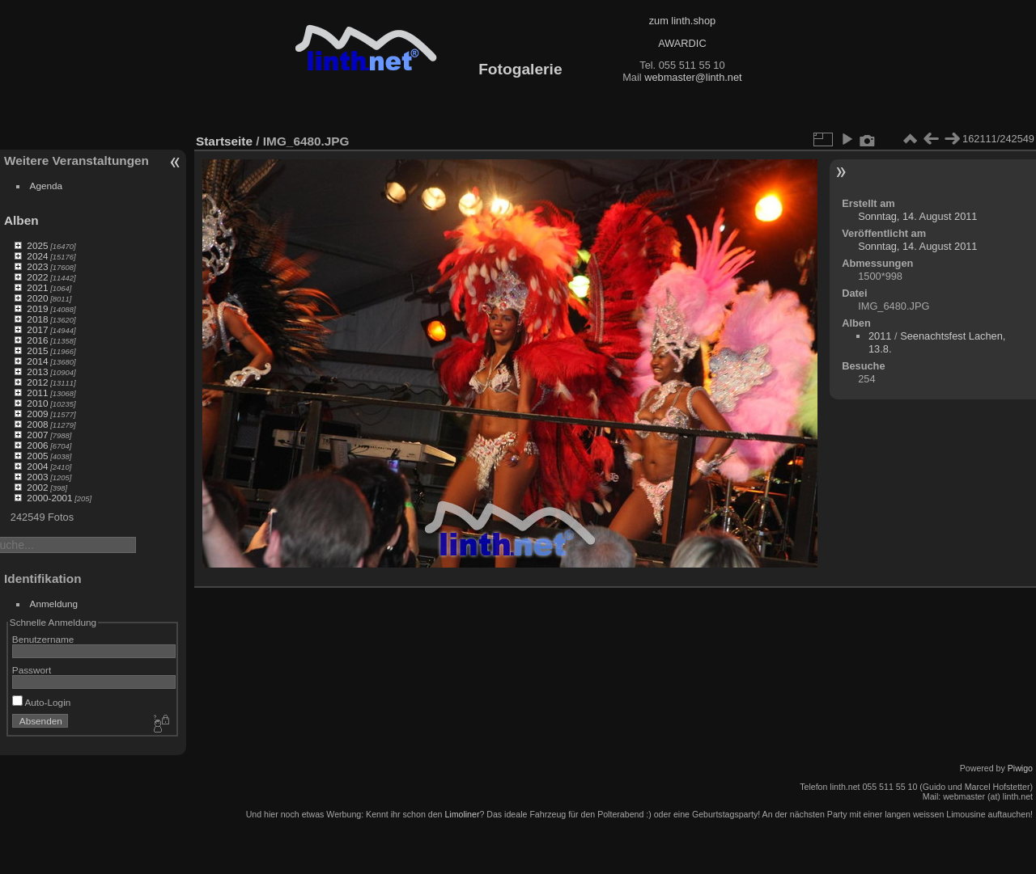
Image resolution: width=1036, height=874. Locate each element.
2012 (37, 382)
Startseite (224, 141)
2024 (37, 256)
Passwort (31, 670)
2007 (37, 434)
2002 (37, 487)
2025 (37, 245)
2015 (37, 350)
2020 (37, 298)
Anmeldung (54, 603)
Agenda (46, 185)
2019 (37, 308)
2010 (37, 403)
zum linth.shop (682, 21)
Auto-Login (41, 702)
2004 (37, 466)
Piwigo (1020, 768)
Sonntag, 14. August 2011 (917, 216)
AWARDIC (682, 43)
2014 (37, 361)
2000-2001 (49, 497)
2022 (37, 277)
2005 (37, 455)
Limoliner (461, 814)
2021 (37, 287)
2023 (37, 266)
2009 (37, 413)
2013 (37, 371)
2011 (37, 392)
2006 (37, 445)
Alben (21, 220)
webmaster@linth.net (692, 77)
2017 (37, 329)
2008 (37, 424)
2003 (37, 476)
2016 (37, 340)
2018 (37, 319)
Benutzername (43, 639)
